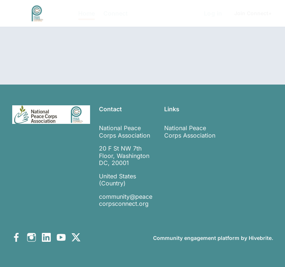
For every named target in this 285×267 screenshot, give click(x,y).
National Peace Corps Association (189, 131)
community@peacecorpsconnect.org (125, 200)
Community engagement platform (196, 238)
